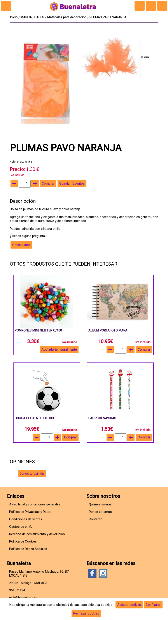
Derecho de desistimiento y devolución (37, 534)
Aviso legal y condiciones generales (34, 504)
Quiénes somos (100, 504)
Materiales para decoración (66, 17)
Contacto (95, 519)
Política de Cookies (23, 541)
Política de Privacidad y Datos (30, 512)
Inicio (14, 17)
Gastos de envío (21, 527)
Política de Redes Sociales (28, 549)
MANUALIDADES (33, 17)
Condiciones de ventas (25, 519)
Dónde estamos (100, 512)
